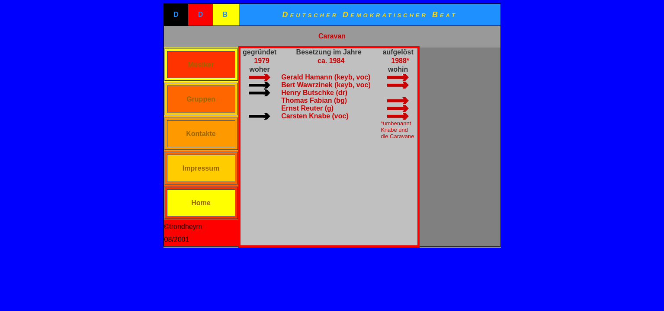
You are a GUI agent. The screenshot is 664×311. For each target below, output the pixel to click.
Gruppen (200, 99)
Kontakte (200, 133)
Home (200, 202)
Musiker (201, 64)
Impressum (201, 168)
